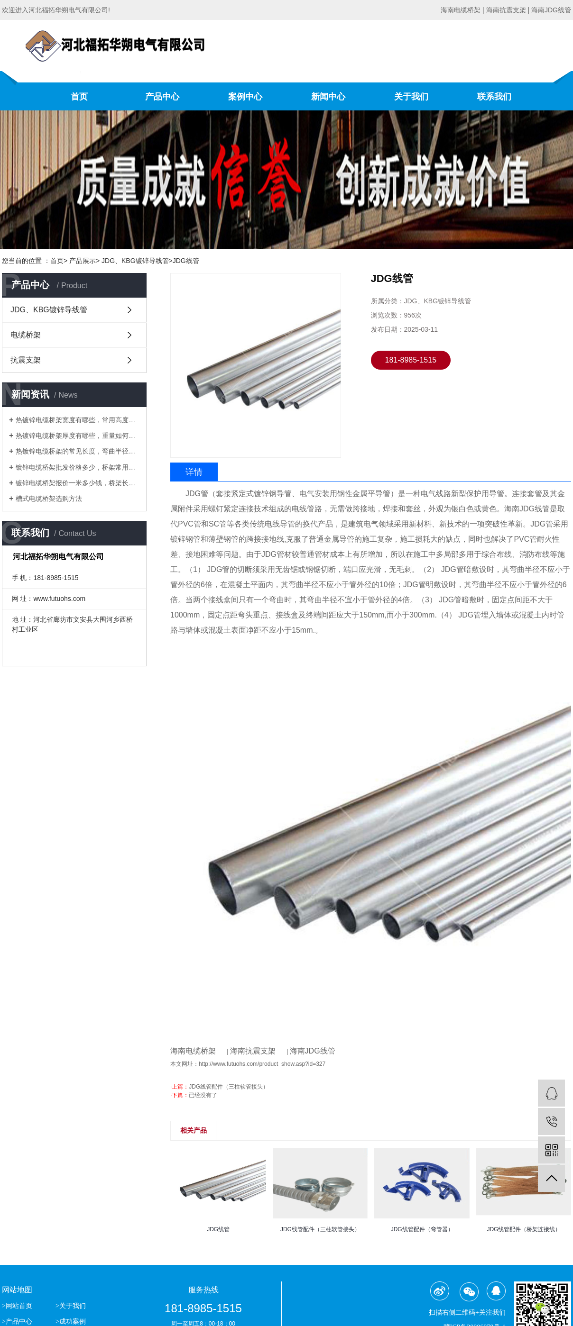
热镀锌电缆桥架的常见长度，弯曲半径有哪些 (77, 451)
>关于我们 (70, 1305)
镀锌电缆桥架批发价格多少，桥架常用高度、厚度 (77, 467)
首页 (79, 96)
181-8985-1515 (411, 360)
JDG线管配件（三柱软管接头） (228, 1086)
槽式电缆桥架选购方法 (49, 498)
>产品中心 (18, 1321)
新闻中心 (328, 96)
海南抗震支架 (253, 1051)
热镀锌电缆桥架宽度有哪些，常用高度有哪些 (77, 420)
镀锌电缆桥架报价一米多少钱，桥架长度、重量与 (77, 483)
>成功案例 (70, 1321)
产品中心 (162, 96)
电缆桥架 (25, 335)
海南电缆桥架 (193, 1051)
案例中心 (245, 96)
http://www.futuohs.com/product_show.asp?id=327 (262, 1064)
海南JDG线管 (312, 1051)
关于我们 (411, 96)
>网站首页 (18, 1305)
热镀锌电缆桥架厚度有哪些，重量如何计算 (77, 435)
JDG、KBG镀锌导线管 (48, 310)
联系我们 (494, 96)
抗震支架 (25, 360)
